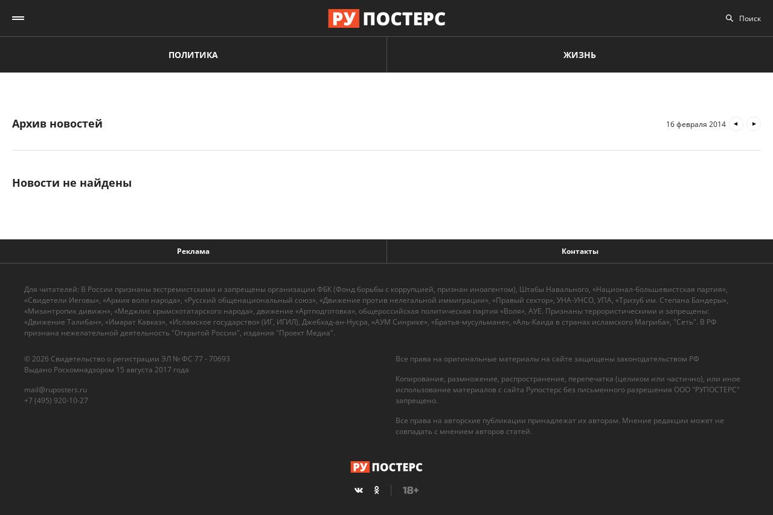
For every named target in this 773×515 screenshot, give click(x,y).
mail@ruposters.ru (55, 389)
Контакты (580, 251)
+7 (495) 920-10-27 (56, 400)
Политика (193, 54)
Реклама (193, 251)
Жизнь (579, 54)
